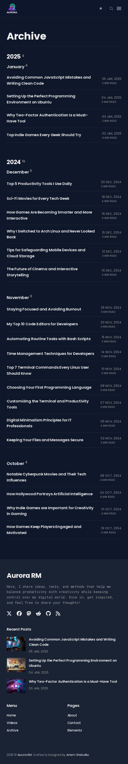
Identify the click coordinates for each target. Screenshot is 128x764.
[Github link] (48, 613)
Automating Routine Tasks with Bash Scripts (49, 338)
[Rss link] (58, 613)
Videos (12, 723)
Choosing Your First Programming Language (49, 387)
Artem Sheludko (77, 755)
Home (11, 715)
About (72, 715)
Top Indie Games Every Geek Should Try (44, 134)
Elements (74, 730)
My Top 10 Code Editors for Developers (42, 324)
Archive (12, 730)
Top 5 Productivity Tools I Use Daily (39, 183)
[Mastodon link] (29, 613)
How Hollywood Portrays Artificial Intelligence (50, 493)
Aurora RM (25, 755)
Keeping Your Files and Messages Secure (45, 439)
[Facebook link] (19, 613)
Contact (74, 723)
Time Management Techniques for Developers (50, 353)
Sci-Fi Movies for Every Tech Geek (38, 198)
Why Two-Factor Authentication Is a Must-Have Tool (73, 681)
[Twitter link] (10, 613)
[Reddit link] (38, 613)
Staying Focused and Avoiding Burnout (44, 309)
